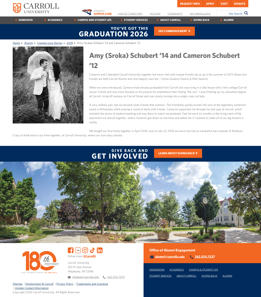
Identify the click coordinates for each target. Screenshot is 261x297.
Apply (210, 3)
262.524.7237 (205, 256)
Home (16, 43)
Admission (25, 19)
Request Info (190, 3)
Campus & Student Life (203, 269)
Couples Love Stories (49, 43)
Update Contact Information (32, 288)
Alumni (228, 19)
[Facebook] (71, 250)
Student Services (136, 19)
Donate (239, 3)
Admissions (156, 269)
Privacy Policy (64, 283)
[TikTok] (92, 250)
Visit (224, 3)
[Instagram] (85, 250)
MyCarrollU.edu (200, 13)
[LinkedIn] (100, 250)
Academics (55, 19)
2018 (70, 43)
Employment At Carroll (39, 283)
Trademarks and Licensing (92, 283)
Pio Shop (155, 13)
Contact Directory (130, 13)
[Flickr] (78, 250)
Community (175, 13)
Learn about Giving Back (176, 153)
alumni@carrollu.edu (170, 256)
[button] (254, 290)
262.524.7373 (116, 277)
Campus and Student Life (94, 19)
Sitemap (18, 283)
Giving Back (201, 19)
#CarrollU (89, 256)
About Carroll (170, 19)
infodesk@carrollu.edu (85, 277)
